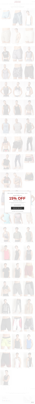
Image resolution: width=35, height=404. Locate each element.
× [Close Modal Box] (29, 192)
